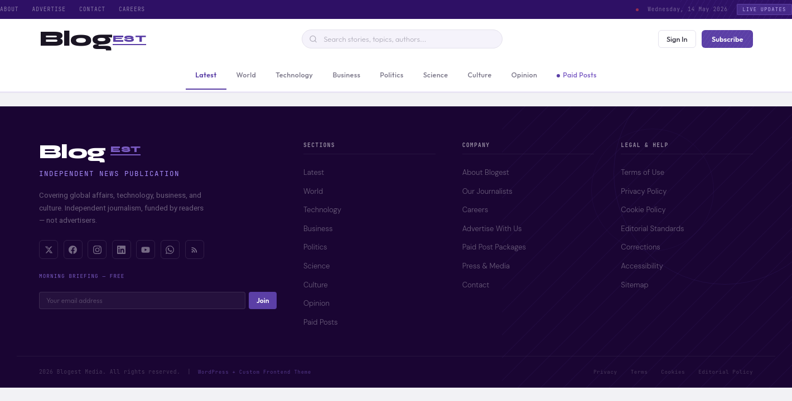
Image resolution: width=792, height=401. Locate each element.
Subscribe (727, 39)
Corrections (640, 247)
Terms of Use (642, 172)
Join (263, 300)
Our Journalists (487, 191)
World (313, 191)
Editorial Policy (725, 372)
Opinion (316, 303)
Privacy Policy (644, 191)
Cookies (673, 372)
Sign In (677, 39)
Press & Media (486, 266)
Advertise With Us (492, 228)
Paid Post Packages (494, 247)
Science (316, 266)
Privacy (605, 372)
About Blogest (485, 172)
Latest (313, 172)
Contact (92, 9)
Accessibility (642, 266)
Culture (315, 285)
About (9, 9)
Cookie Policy (643, 209)
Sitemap (634, 285)
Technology (322, 209)
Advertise (49, 9)
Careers (132, 9)
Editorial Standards (652, 228)
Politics (315, 247)
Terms (639, 372)
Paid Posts (320, 322)
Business (317, 228)
